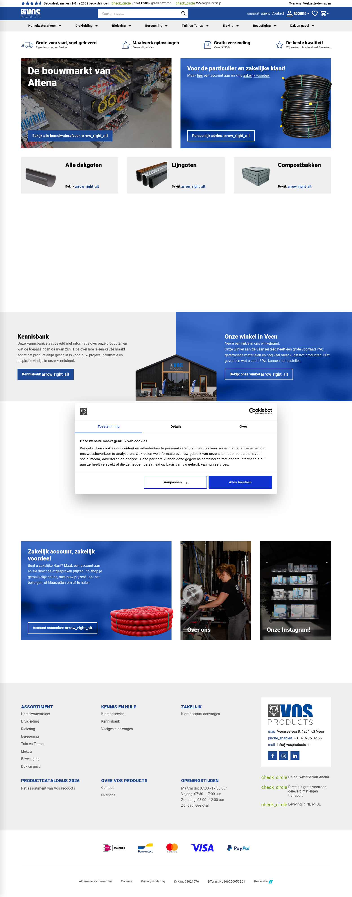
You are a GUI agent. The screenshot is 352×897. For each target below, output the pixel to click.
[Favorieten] (314, 13)
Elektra (231, 25)
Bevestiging (264, 25)
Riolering (121, 25)
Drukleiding (86, 25)
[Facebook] (272, 755)
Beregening (156, 25)
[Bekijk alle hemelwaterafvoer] (70, 135)
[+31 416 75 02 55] (295, 738)
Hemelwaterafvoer (44, 25)
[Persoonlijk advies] (221, 135)
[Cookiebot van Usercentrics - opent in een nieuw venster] (252, 411)
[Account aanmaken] (62, 628)
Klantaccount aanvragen (200, 714)
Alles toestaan (240, 482)
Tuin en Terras (195, 25)
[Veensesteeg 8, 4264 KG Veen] (296, 731)
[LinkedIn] (294, 755)
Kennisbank (110, 721)
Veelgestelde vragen (317, 3)
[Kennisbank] (46, 374)
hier (200, 75)
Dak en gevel (302, 25)
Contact (107, 787)
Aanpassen (175, 482)
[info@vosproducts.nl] (289, 745)
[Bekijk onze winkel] (259, 374)
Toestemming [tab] (109, 426)
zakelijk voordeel (256, 75)
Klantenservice (112, 714)
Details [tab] (176, 426)
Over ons (295, 3)
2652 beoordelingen (95, 3)
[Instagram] (283, 755)
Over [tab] (243, 426)
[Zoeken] (134, 13)
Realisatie (263, 882)
